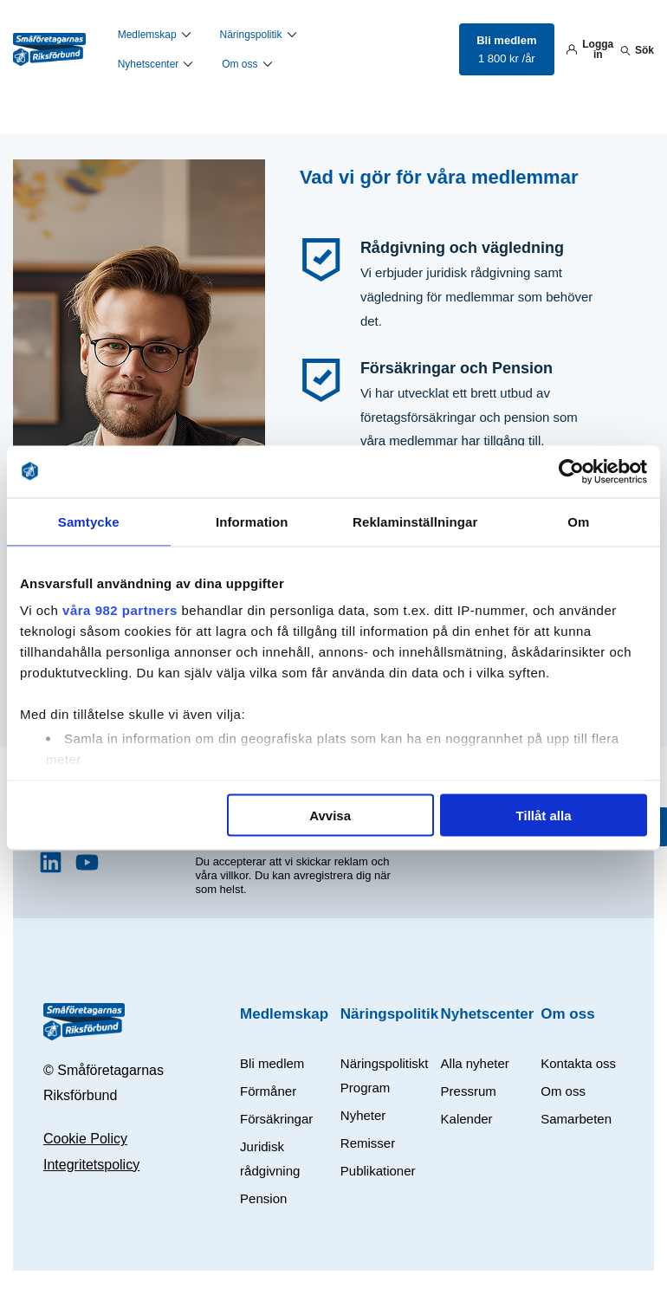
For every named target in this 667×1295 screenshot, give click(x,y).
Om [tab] (578, 521)
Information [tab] (252, 521)
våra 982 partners (120, 610)
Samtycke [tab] (89, 521)
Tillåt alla (544, 814)
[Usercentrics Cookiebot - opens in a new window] (571, 471)
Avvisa (330, 814)
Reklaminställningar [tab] (415, 521)
